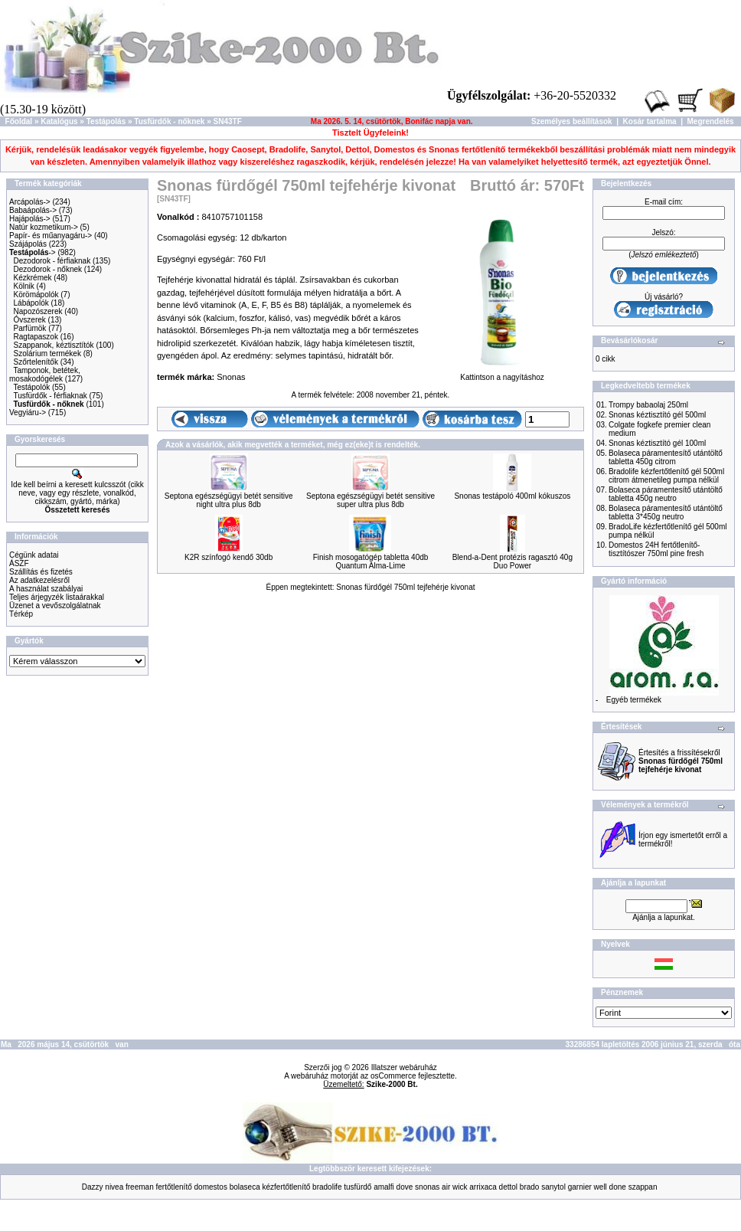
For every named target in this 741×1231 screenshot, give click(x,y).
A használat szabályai (46, 588)
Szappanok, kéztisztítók (54, 345)
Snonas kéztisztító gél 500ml (657, 415)
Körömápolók (36, 294)
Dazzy (92, 1187)
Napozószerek (38, 311)
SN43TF (228, 121)
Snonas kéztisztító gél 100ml (657, 443)
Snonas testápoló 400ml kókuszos (512, 496)
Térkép (21, 614)
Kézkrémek (33, 277)
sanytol (553, 1187)
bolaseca (245, 1187)
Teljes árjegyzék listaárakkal (56, 597)
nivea (114, 1187)
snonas (427, 1187)
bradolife (326, 1187)
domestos (210, 1187)
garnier (580, 1187)
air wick (454, 1187)
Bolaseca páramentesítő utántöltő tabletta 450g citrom (666, 457)
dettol (508, 1187)
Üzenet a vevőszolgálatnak (55, 605)
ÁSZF (19, 563)
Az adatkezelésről (39, 580)
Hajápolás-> (30, 218)
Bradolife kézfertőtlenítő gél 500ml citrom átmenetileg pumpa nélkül (666, 475)
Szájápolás (28, 244)
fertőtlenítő (173, 1187)
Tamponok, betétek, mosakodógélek (44, 374)
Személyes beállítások (571, 121)
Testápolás (106, 121)
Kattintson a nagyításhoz (502, 373)
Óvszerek (30, 320)
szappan (643, 1187)
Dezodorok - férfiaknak (52, 261)
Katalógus (59, 121)
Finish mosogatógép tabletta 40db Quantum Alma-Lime (371, 561)
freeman (140, 1187)
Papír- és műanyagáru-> (50, 235)
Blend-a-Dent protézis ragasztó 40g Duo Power (512, 561)
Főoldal (19, 121)
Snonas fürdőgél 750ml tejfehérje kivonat (405, 587)
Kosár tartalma (650, 121)
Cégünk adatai (34, 555)
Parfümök (30, 328)
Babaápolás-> (33, 210)
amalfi (384, 1187)
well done (610, 1187)
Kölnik (24, 286)
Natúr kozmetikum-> (43, 227)
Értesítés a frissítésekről (680, 761)
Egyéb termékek (633, 700)
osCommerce (393, 1076)
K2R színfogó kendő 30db (228, 557)
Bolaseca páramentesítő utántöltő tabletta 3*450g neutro (666, 512)
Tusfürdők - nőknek (169, 121)
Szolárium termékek (47, 353)
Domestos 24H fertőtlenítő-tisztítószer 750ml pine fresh (656, 549)
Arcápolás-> (30, 202)
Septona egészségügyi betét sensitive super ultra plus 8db (370, 500)
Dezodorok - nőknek (48, 269)
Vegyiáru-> (27, 412)
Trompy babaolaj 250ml (648, 405)
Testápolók (31, 387)
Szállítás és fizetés (41, 572)
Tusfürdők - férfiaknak (50, 395)
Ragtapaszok (36, 336)
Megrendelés (710, 121)
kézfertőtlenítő (286, 1187)
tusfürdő (357, 1187)
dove (405, 1187)
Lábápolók (31, 303)
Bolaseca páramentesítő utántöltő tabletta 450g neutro (666, 494)
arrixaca (483, 1187)
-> (32, 252)
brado (530, 1187)
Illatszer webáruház (404, 1067)
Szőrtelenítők (36, 362)
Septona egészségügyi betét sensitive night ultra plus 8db (229, 500)
